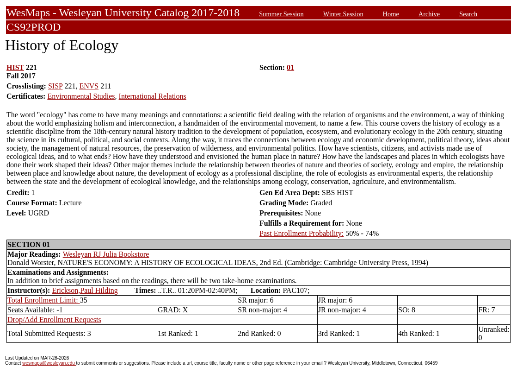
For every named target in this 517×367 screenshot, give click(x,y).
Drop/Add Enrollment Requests (54, 319)
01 (290, 67)
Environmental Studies (81, 96)
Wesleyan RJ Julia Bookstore (106, 254)
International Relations (152, 96)
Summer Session (281, 14)
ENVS (88, 86)
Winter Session (343, 14)
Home (391, 14)
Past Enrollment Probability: (301, 233)
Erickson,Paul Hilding (84, 290)
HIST (15, 67)
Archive (429, 14)
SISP (55, 86)
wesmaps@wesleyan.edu (49, 363)
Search (468, 14)
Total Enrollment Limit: (43, 300)
